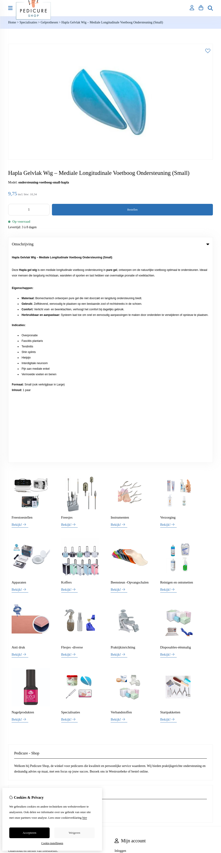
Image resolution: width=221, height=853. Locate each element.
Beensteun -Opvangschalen (130, 371)
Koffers (66, 371)
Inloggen (120, 639)
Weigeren (74, 832)
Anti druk (18, 436)
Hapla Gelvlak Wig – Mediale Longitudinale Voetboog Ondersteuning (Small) (112, 22)
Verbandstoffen (121, 501)
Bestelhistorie (123, 647)
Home (12, 22)
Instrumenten (120, 306)
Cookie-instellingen (52, 843)
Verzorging (168, 306)
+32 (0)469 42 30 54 (41, 595)
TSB (210, 684)
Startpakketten (170, 501)
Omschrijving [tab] (110, 244)
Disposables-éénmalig (175, 436)
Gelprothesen (50, 22)
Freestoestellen (22, 306)
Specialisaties (28, 22)
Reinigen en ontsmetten (176, 371)
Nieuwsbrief (123, 663)
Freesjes (67, 306)
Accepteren (29, 832)
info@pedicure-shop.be (35, 602)
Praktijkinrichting (123, 436)
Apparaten (19, 371)
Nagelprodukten (23, 501)
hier (84, 817)
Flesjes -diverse (72, 436)
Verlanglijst (122, 655)
